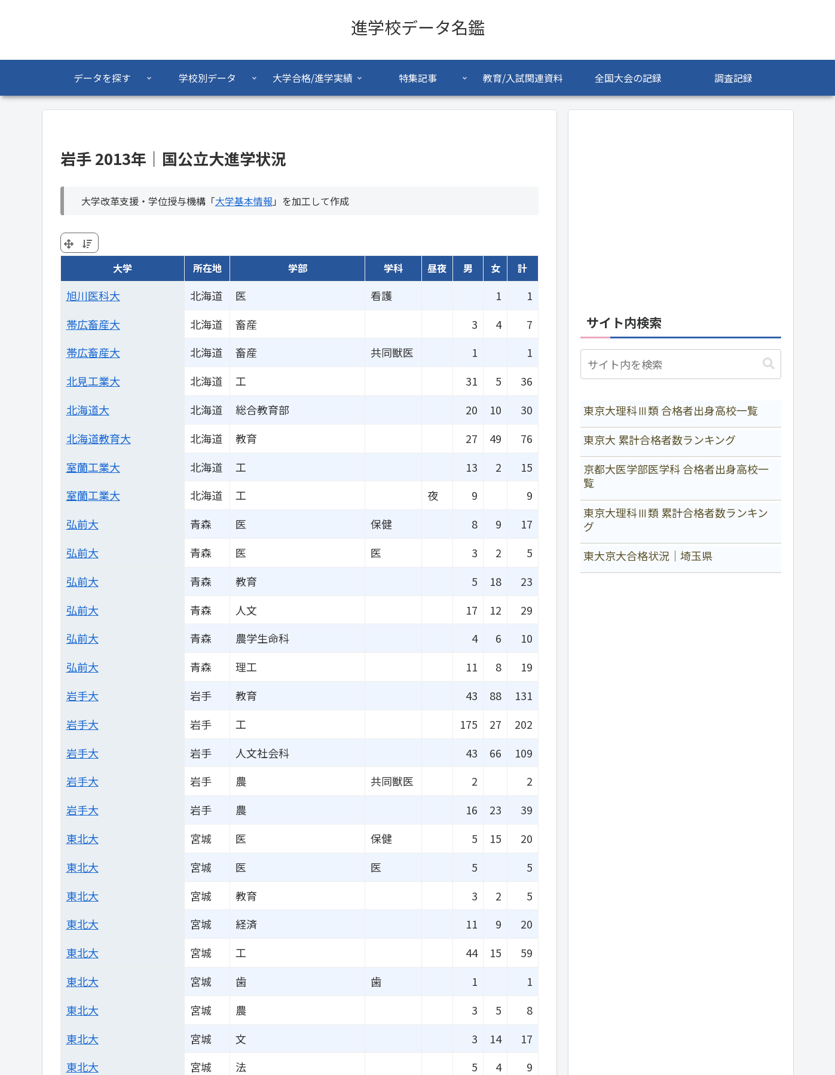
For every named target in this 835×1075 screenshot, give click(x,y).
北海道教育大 (98, 438)
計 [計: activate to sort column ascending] (522, 268)
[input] (680, 364)
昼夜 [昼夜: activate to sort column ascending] (436, 268)
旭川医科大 (93, 295)
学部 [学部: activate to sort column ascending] (297, 268)
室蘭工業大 (93, 467)
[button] (768, 364)
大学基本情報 (244, 201)
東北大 (82, 838)
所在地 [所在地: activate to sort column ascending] (207, 268)
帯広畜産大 (93, 324)
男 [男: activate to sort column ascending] (468, 268)
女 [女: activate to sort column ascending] (495, 268)
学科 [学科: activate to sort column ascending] (393, 268)
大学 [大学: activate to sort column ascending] (122, 268)
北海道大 (87, 409)
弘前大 (82, 524)
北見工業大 (93, 381)
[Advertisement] (680, 205)
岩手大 (82, 695)
